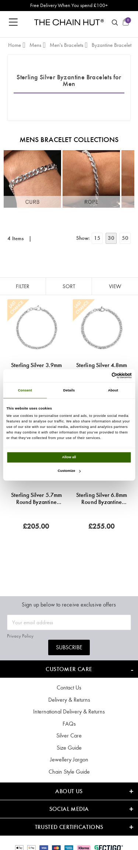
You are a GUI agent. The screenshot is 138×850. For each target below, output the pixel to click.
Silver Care (69, 735)
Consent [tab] (25, 390)
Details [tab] (69, 390)
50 (125, 238)
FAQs (69, 723)
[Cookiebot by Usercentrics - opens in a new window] (100, 376)
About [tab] (113, 390)
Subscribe (69, 647)
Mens (35, 45)
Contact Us (69, 687)
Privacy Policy (20, 636)
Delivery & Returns (69, 699)
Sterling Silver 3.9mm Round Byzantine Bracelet (36, 369)
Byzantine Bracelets (112, 45)
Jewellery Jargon (69, 759)
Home (14, 45)
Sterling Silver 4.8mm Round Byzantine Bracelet (101, 369)
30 (111, 238)
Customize (69, 471)
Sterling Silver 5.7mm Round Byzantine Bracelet (36, 498)
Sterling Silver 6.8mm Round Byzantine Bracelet (101, 498)
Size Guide (69, 747)
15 (97, 238)
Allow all (69, 457)
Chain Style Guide (69, 771)
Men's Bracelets (66, 45)
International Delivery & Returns (69, 711)
